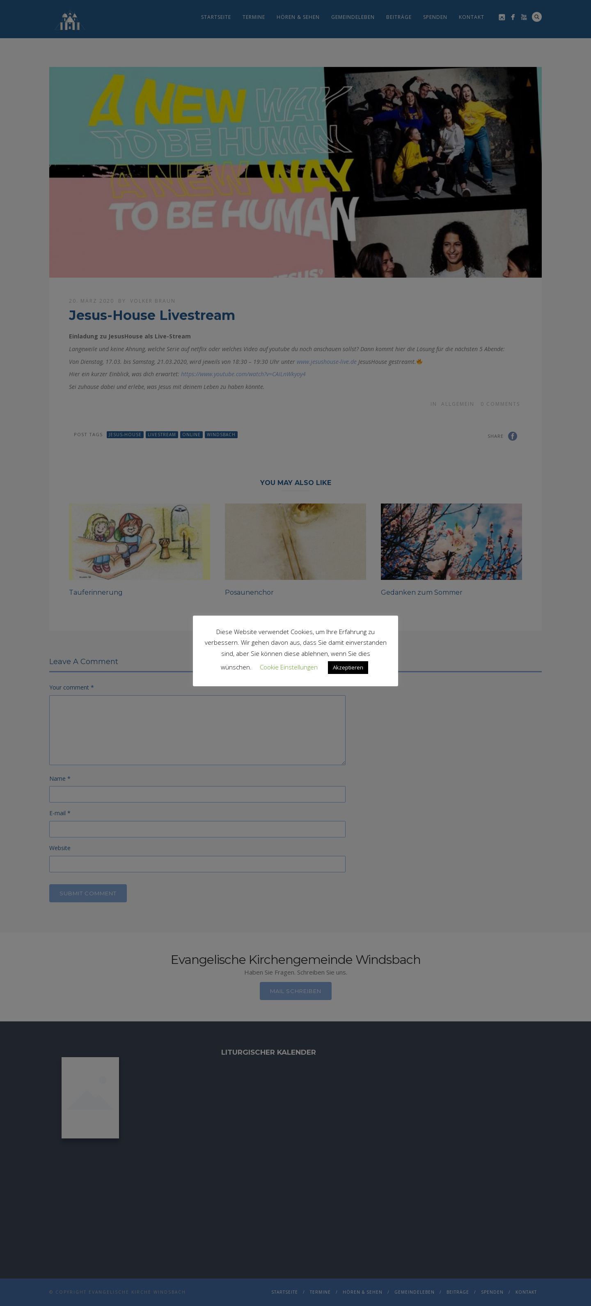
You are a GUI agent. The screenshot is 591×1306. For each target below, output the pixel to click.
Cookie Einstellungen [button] (289, 667)
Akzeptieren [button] (348, 667)
